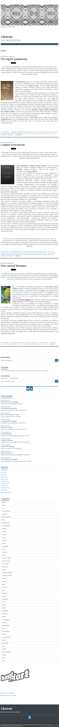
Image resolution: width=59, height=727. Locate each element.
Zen (3, 660)
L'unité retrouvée (13, 145)
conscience (41, 254)
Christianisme (20, 132)
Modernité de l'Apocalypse (9, 402)
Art (3, 508)
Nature (4, 616)
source (23, 133)
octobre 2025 (4, 485)
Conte (3, 537)
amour (45, 254)
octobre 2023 (9, 255)
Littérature (5, 599)
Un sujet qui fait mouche (9, 408)
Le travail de (21, 300)
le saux (49, 133)
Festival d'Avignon (7, 572)
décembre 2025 (5, 481)
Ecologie (4, 552)
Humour (4, 581)
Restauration (5, 631)
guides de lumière (25, 254)
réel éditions (13, 344)
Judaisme (4, 593)
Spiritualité (33, 132)
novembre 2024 (9, 134)
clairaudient (4, 254)
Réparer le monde (7, 427)
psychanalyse (28, 342)
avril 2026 (3, 473)
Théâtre (4, 649)
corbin (53, 133)
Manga (4, 608)
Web (3, 657)
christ (26, 133)
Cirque (4, 531)
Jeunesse (4, 587)
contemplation (37, 133)
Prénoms (4, 622)
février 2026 (4, 477)
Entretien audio (6, 558)
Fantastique (19, 251)
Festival (4, 569)
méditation (22, 342)
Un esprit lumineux (14, 59)
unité (30, 133)
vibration (35, 254)
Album (4, 502)
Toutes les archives (6, 492)
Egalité (4, 555)
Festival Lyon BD (6, 575)
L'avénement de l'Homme (9, 459)
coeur (15, 133)
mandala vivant (31, 344)
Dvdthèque (5, 546)
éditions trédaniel (51, 253)
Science (27, 251)
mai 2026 (3, 470)
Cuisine (4, 540)
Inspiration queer (7, 453)
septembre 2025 (5, 488)
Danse (4, 543)
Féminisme (5, 567)
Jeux (3, 590)
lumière (19, 133)
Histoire (25, 132)
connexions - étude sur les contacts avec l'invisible (34, 253)
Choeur (7, 37)
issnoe (19, 253)
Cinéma (4, 528)
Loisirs (4, 605)
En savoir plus (19, 725)
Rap (3, 628)
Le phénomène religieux (9, 421)
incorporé (18, 254)
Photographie (6, 619)
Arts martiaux (6, 511)
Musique (4, 613)
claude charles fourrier (12, 253)
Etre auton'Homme (13, 265)
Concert (4, 534)
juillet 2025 (4, 490)
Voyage (45, 251)
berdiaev (46, 133)
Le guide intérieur (7, 440)
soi (32, 133)
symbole (25, 344)
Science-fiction (6, 637)
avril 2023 (45, 344)
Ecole (3, 549)
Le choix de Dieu (6, 434)
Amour (4, 505)
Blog (3, 520)
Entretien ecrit (6, 561)
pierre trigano (45, 342)
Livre (29, 132)
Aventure (4, 514)
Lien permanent (5, 132)
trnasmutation (38, 344)
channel (13, 254)
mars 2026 (3, 475)
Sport (3, 646)
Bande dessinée (6, 517)
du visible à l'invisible (53, 132)
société (4, 640)
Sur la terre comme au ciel (9, 415)
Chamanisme (5, 523)
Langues (4, 596)
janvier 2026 (4, 479)
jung (42, 133)
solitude (12, 133)
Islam (3, 584)
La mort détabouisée (7, 446)
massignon (3, 134)
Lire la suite (44, 370)
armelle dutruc (44, 132)
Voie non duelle (39, 251)
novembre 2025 (5, 483)
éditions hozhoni (5, 133)
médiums (9, 254)
